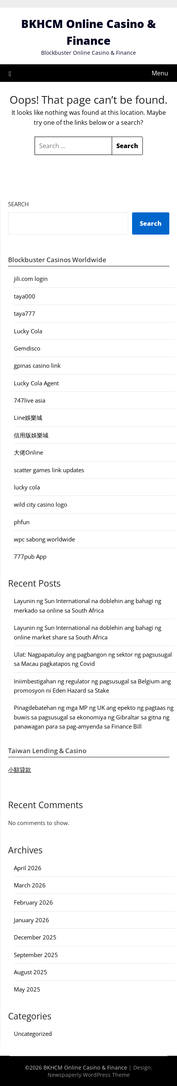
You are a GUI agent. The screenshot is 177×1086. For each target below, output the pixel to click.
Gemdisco (27, 348)
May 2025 (27, 989)
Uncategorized (33, 1033)
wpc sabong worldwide (44, 539)
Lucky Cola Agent (36, 383)
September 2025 (36, 955)
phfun (22, 522)
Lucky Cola (28, 331)
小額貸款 (19, 769)
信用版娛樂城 (31, 435)
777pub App (30, 556)
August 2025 (30, 972)
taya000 (24, 296)
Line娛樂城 (28, 417)
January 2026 (31, 920)
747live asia (29, 400)
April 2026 (27, 868)
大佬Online (28, 452)
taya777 (24, 313)
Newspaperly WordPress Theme (89, 1074)
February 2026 (33, 902)
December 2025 (35, 937)
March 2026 (30, 885)
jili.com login (31, 278)
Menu (160, 73)
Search (18, 204)
